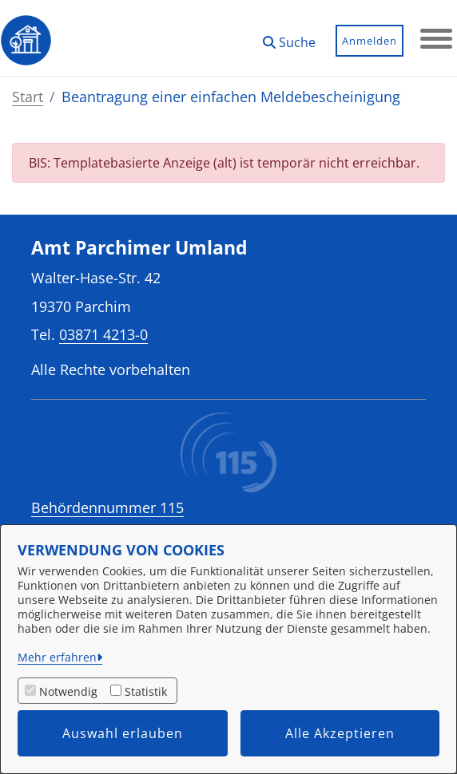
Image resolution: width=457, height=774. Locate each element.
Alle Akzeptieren (340, 733)
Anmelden (369, 41)
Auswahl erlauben (122, 733)
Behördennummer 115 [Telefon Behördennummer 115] (107, 507)
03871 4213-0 (103, 334)
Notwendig (68, 691)
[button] (289, 36)
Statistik (146, 691)
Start (27, 96)
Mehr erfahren (57, 657)
